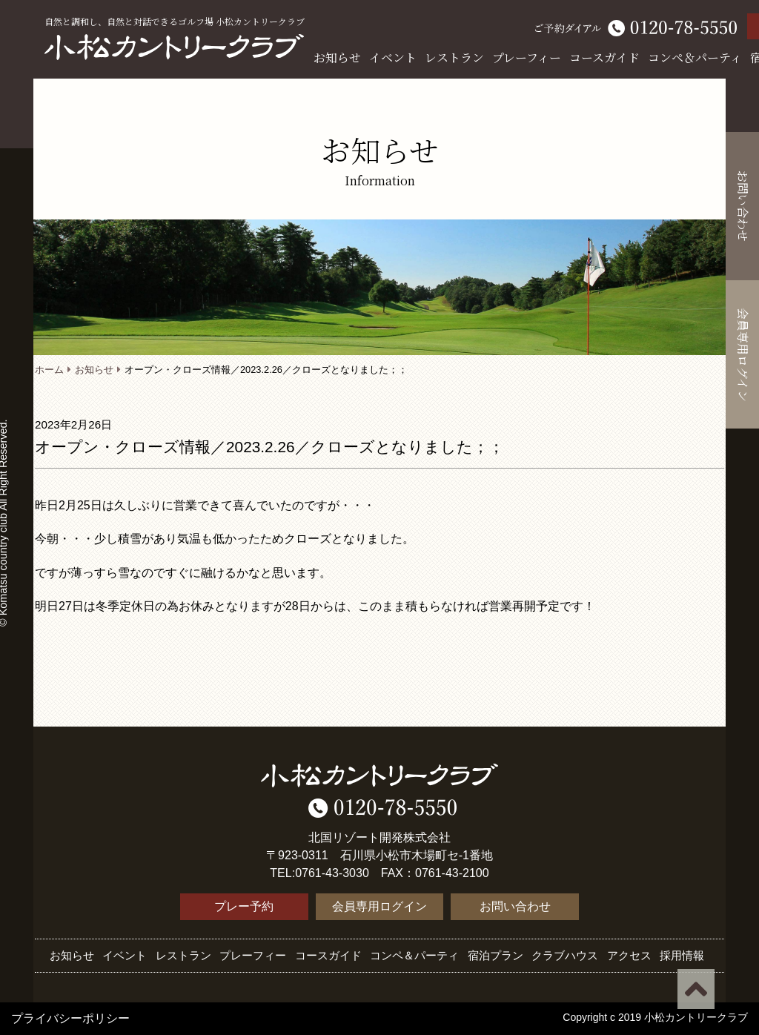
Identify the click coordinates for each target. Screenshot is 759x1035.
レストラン (454, 57)
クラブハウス (564, 955)
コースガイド (604, 57)
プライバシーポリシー (70, 1018)
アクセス (629, 955)
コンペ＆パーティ (695, 57)
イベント (393, 57)
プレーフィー (526, 57)
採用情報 (682, 955)
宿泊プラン (495, 955)
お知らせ (337, 57)
